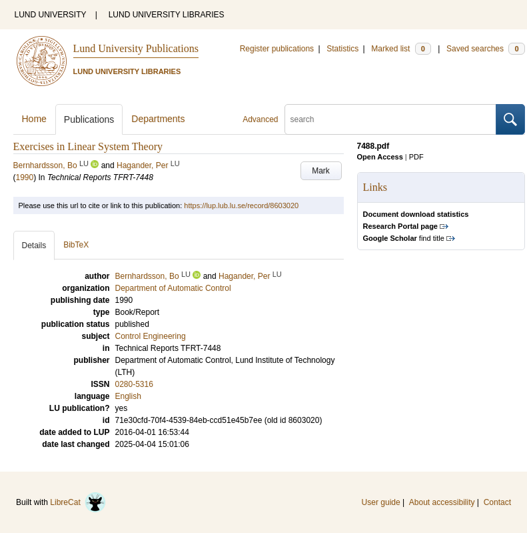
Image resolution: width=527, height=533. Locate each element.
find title (403, 238)
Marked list (400, 48)
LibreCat (78, 502)
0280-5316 (134, 384)
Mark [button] (321, 170)
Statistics (342, 48)
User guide (381, 502)
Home (34, 118)
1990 (25, 177)
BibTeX (76, 244)
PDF (416, 157)
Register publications (277, 48)
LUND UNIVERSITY (51, 14)
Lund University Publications (136, 48)
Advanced (260, 119)
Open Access (380, 157)
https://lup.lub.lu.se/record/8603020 (241, 205)
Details (34, 245)
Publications (89, 119)
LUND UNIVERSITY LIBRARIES (167, 14)
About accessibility (442, 502)
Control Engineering (150, 336)
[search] (390, 119)
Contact (497, 502)
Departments (158, 118)
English (128, 396)
